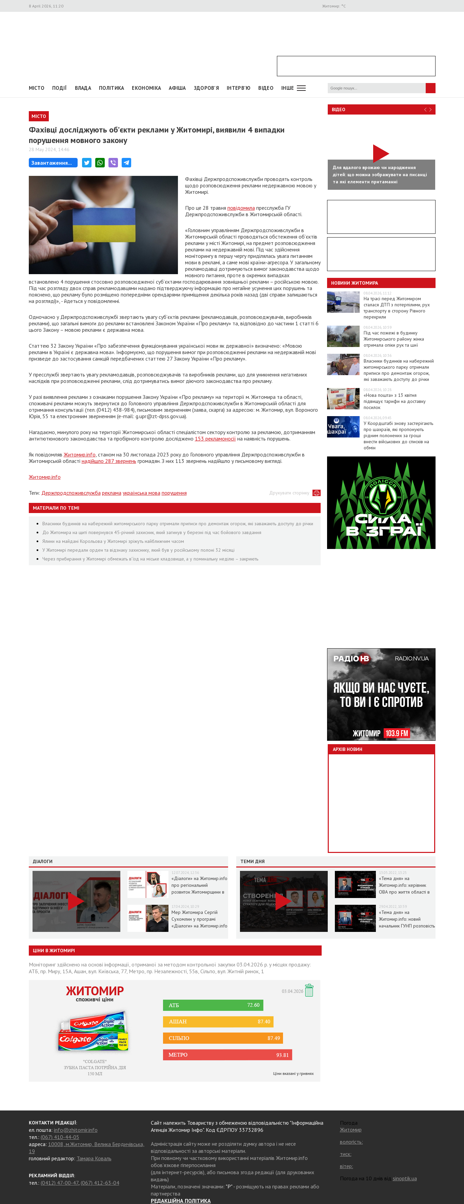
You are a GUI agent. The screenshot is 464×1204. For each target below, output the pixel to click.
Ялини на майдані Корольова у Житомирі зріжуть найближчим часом (113, 541)
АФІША (177, 88)
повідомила (241, 207)
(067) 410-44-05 (60, 1137)
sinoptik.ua (405, 1178)
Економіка (146, 88)
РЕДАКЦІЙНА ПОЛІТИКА (181, 1200)
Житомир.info (80, 454)
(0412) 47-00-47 (59, 1182)
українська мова (141, 492)
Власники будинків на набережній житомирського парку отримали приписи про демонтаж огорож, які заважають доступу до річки (177, 524)
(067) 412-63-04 (100, 1182)
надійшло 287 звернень (109, 460)
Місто (37, 88)
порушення (174, 492)
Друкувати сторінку (289, 493)
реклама (111, 492)
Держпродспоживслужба (71, 492)
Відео (338, 109)
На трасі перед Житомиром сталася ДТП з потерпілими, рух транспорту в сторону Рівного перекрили (397, 307)
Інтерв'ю (238, 88)
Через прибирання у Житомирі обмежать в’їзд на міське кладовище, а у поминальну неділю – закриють (150, 559)
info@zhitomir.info (76, 1129)
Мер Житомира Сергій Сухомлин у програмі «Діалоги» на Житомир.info (199, 919)
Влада (83, 88)
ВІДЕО (266, 88)
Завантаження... (52, 162)
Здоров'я (206, 88)
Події (59, 88)
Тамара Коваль (94, 1158)
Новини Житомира (354, 283)
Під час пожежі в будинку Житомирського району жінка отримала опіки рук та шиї (394, 339)
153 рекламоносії (215, 438)
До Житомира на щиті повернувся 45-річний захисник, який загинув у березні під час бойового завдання (151, 532)
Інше (287, 88)
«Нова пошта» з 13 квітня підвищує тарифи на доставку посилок (395, 401)
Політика (111, 88)
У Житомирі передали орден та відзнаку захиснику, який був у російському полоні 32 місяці (138, 550)
